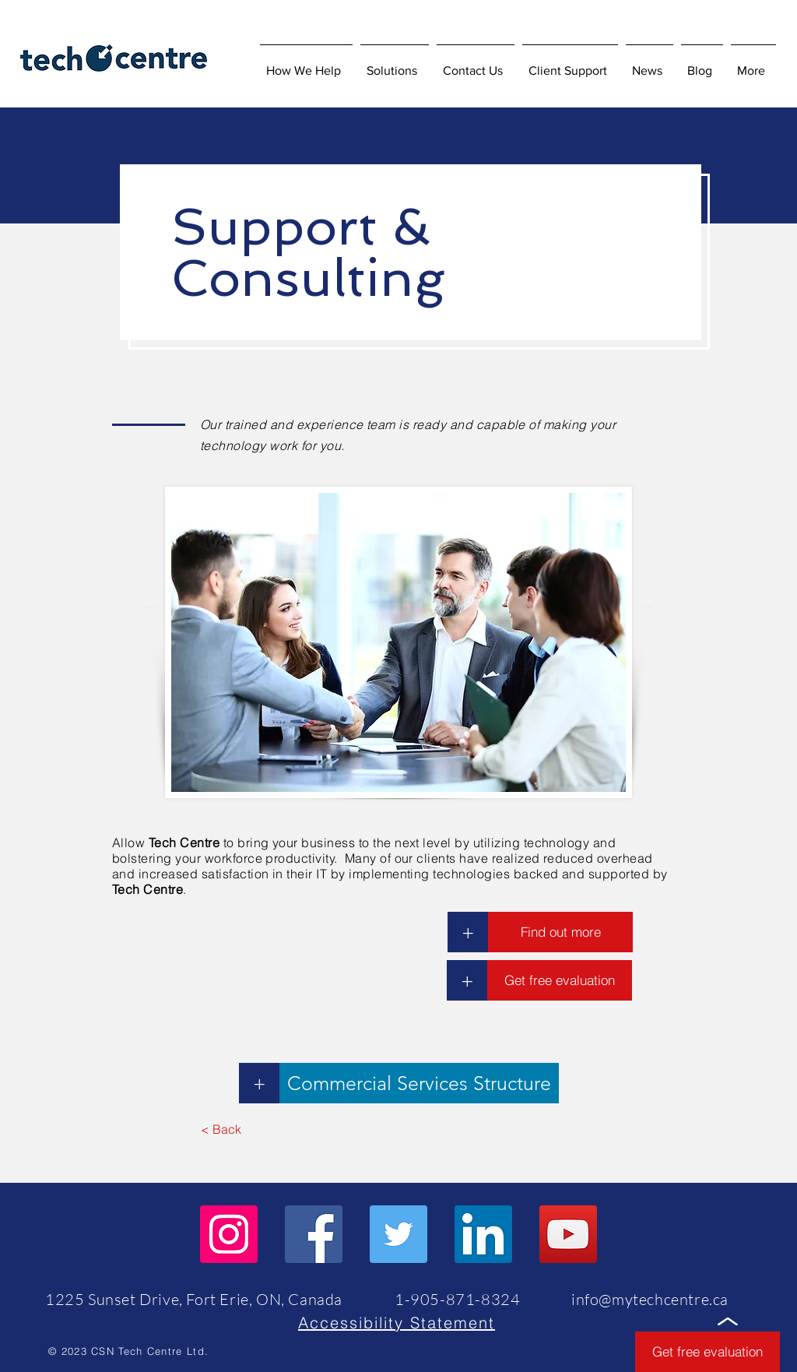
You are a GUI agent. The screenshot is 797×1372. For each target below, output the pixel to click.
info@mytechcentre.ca (650, 1299)
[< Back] (220, 1129)
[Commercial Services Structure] (419, 1083)
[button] (394, 63)
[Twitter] (398, 1234)
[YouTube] (568, 1234)
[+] (468, 932)
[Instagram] (229, 1234)
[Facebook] (313, 1234)
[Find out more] (560, 932)
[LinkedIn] (483, 1234)
